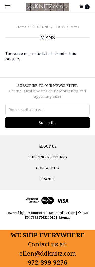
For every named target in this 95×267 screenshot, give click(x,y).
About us (48, 146)
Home (21, 27)
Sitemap (64, 217)
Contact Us (47, 168)
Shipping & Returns (47, 157)
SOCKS (60, 27)
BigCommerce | (36, 213)
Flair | (72, 213)
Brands (47, 178)
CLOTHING (40, 27)
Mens (74, 27)
